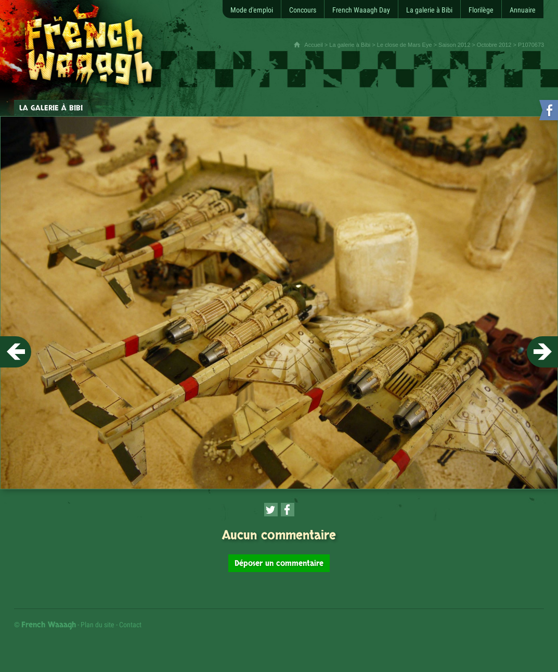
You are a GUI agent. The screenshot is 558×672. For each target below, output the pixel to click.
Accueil (313, 45)
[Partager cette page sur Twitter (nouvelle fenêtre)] (271, 509)
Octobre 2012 (494, 45)
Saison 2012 (454, 45)
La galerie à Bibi (349, 45)
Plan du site (97, 624)
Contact (130, 624)
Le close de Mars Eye (404, 45)
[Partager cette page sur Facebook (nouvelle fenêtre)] (287, 509)
